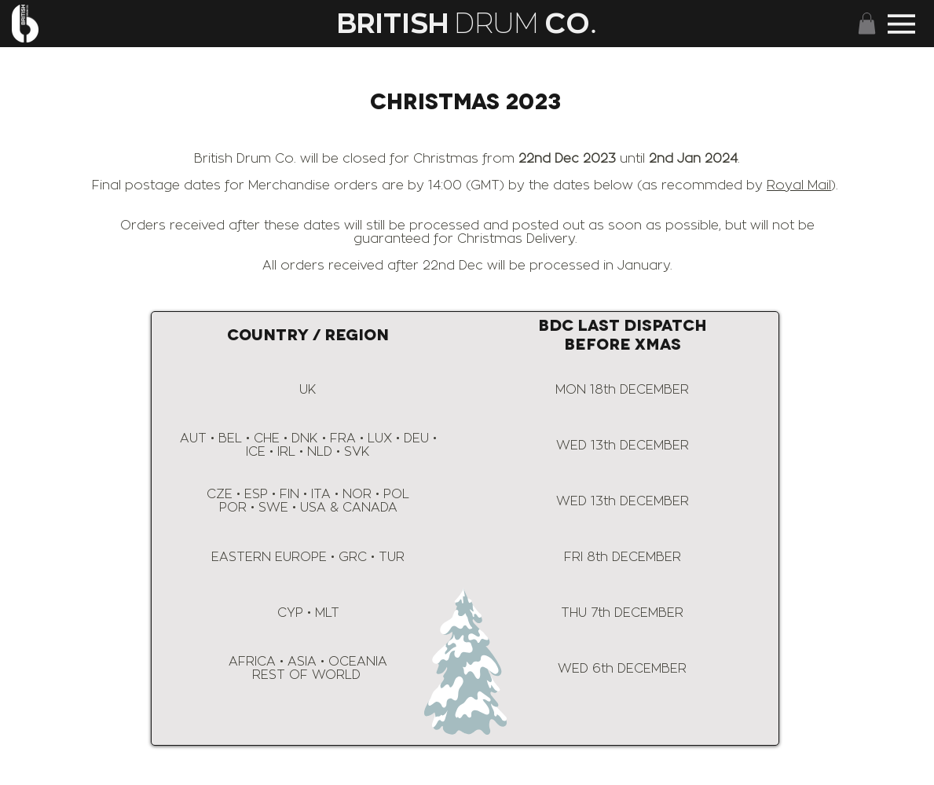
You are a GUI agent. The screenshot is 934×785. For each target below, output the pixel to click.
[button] (867, 23)
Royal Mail (799, 185)
